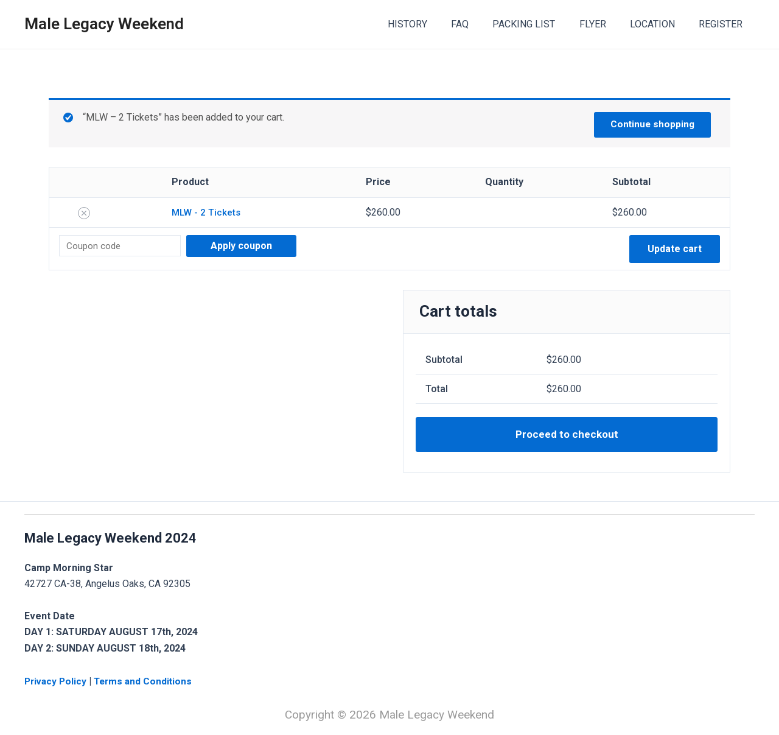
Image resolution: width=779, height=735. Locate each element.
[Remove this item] (84, 213)
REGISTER (723, 24)
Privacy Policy (58, 681)
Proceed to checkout (566, 435)
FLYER (603, 24)
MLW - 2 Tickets (206, 212)
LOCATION (659, 24)
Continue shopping (650, 123)
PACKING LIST (539, 24)
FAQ (480, 24)
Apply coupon (247, 245)
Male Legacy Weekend (104, 24)
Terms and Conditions (147, 681)
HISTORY (432, 24)
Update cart (675, 249)
